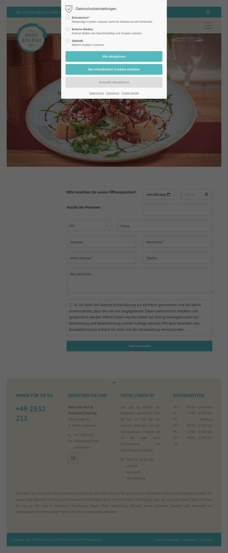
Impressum (112, 93)
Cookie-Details (130, 93)
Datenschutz (96, 93)
